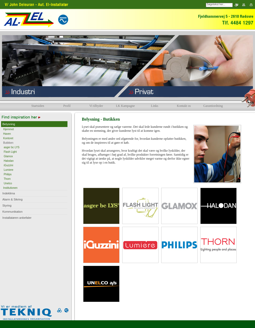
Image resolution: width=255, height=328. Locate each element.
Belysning (8, 124)
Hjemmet (8, 129)
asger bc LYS (11, 147)
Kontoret (8, 138)
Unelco (8, 183)
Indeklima (8, 193)
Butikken (8, 142)
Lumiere (8, 169)
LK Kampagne (125, 106)
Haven (7, 133)
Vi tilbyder (96, 106)
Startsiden (37, 106)
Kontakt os (184, 106)
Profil (66, 106)
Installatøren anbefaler (16, 217)
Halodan (9, 160)
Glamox (8, 156)
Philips (7, 174)
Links (154, 106)
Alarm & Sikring (12, 199)
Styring (6, 205)
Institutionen (10, 187)
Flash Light (10, 151)
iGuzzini (8, 165)
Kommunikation (12, 211)
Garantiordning (213, 106)
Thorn (7, 178)
